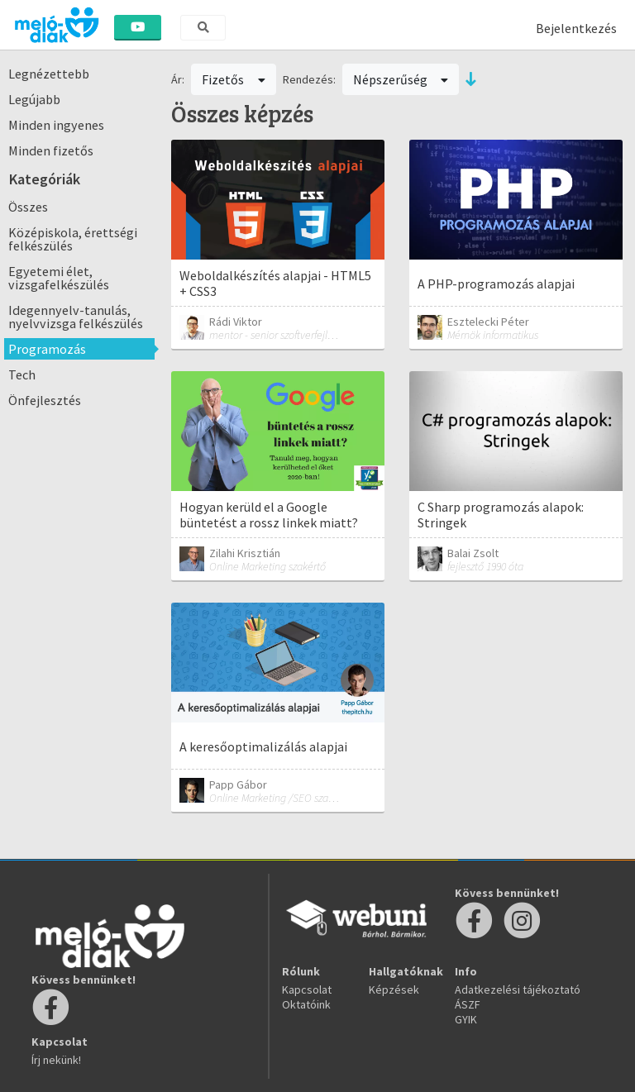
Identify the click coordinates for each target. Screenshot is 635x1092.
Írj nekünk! (56, 1059)
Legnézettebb (48, 73)
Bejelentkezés (576, 28)
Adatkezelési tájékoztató (517, 989)
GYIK (466, 1019)
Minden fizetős (50, 150)
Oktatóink (306, 1004)
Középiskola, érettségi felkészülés (72, 239)
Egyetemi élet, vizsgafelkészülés (58, 278)
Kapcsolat (307, 989)
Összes (28, 206)
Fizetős (233, 79)
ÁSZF (467, 1004)
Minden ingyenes (56, 125)
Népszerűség (401, 79)
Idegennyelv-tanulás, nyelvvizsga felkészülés (75, 316)
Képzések (394, 989)
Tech (22, 374)
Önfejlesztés (44, 400)
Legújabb (34, 99)
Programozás (47, 349)
